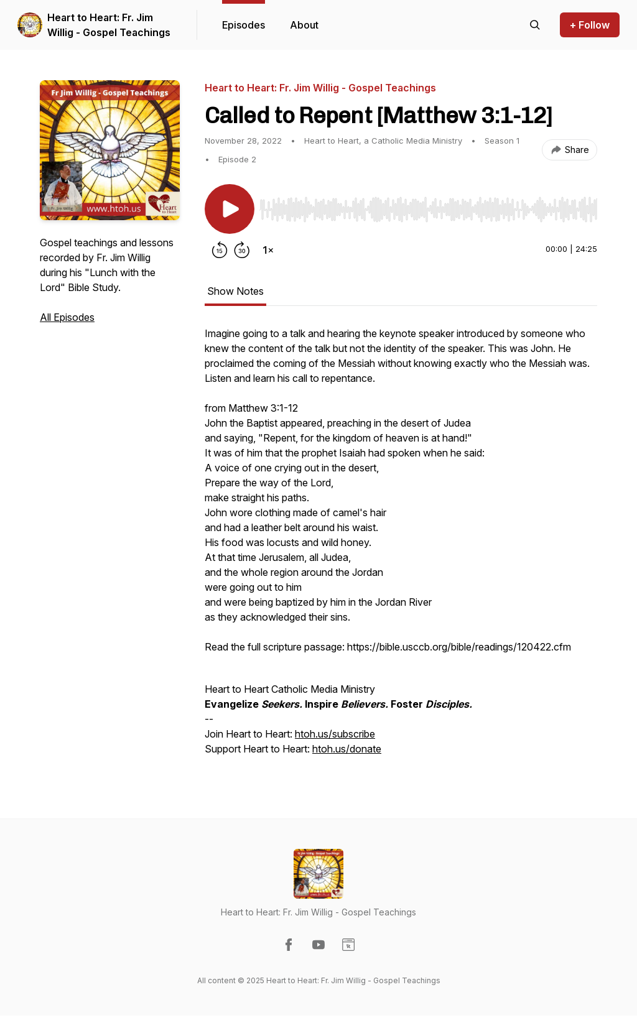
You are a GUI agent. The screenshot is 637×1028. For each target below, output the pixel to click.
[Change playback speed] (268, 250)
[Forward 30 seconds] (242, 250)
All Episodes (67, 317)
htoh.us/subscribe (335, 734)
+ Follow (590, 25)
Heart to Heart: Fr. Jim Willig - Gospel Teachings (108, 25)
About (304, 25)
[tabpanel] (401, 547)
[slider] (428, 210)
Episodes (243, 25)
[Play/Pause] (229, 209)
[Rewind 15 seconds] (219, 250)
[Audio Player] (428, 206)
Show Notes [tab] (235, 291)
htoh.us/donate (346, 749)
